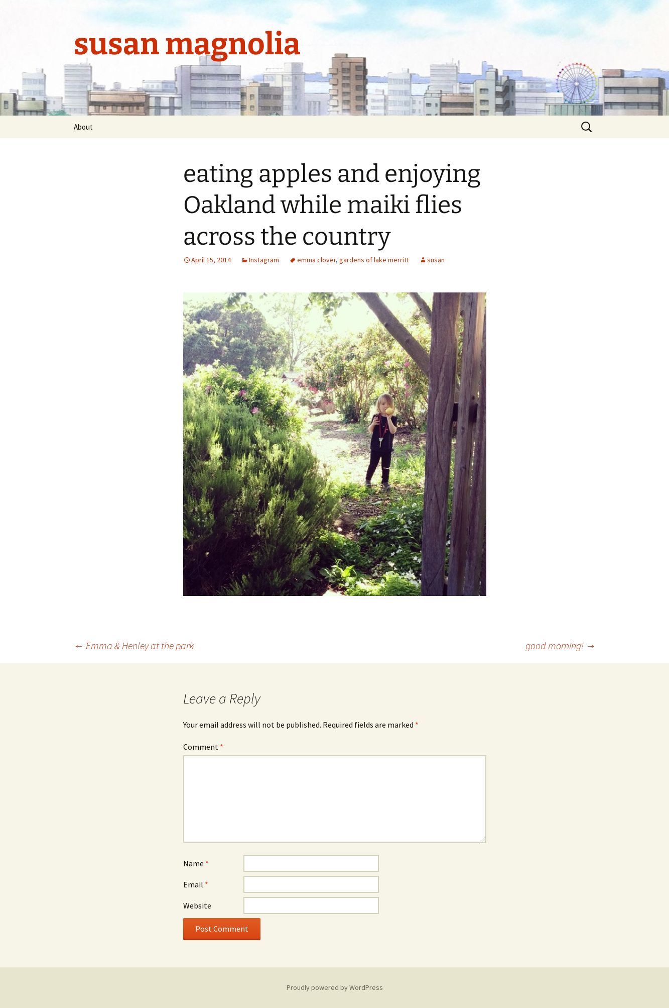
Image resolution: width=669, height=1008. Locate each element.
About (83, 127)
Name (196, 863)
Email (195, 884)
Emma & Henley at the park (134, 645)
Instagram (264, 259)
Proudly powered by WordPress (335, 987)
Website (197, 905)
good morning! (560, 645)
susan (436, 259)
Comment (203, 747)
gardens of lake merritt (374, 259)
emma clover (316, 259)
